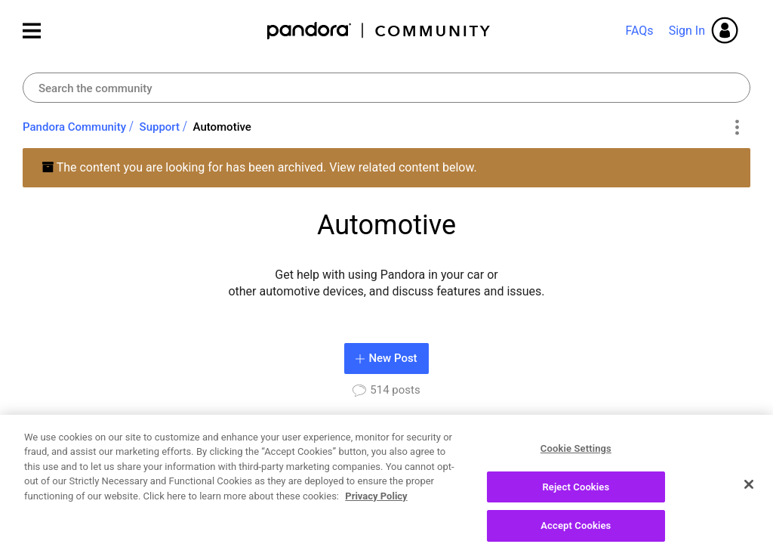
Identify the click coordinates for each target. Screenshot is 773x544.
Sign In (687, 30)
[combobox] (386, 88)
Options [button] (736, 127)
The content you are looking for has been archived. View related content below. (259, 167)
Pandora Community (379, 30)
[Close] (748, 521)
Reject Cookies (575, 524)
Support (160, 127)
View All (730, 438)
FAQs (639, 30)
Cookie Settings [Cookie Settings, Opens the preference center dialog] (575, 485)
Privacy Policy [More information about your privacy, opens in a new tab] (376, 533)
